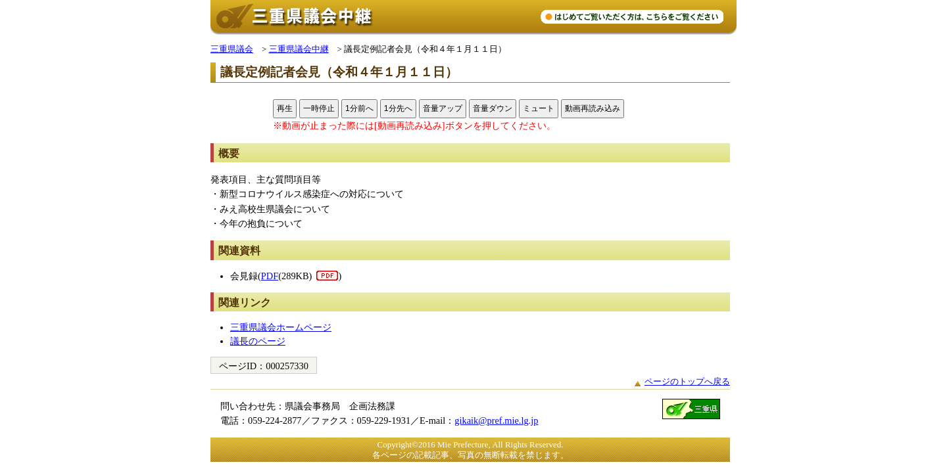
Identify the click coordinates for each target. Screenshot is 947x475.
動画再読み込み (592, 108)
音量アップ (442, 108)
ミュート (538, 108)
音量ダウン (492, 108)
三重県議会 (231, 49)
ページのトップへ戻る (687, 381)
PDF (269, 276)
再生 (285, 108)
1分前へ (359, 108)
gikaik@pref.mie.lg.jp (496, 420)
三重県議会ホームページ (280, 327)
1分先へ (398, 108)
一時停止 (319, 108)
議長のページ (257, 341)
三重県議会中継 (299, 49)
